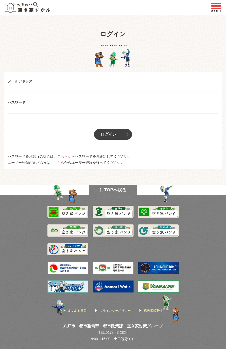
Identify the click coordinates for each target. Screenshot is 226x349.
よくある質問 (77, 310)
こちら (62, 156)
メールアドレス (20, 81)
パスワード (16, 102)
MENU (216, 8)
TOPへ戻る (115, 189)
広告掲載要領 (153, 310)
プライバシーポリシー (115, 310)
